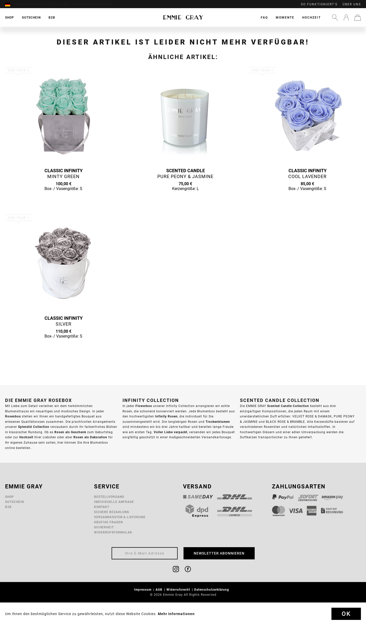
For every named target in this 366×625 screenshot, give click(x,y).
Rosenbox (13, 416)
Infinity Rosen (166, 416)
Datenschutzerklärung (212, 589)
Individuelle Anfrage (114, 502)
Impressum (143, 589)
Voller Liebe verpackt (170, 432)
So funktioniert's (319, 4)
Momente (285, 17)
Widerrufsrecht (178, 589)
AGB (159, 589)
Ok (346, 613)
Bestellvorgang (109, 497)
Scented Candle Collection (288, 406)
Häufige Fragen (108, 522)
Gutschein (14, 502)
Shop (9, 497)
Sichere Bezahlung (111, 512)
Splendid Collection (33, 427)
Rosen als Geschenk (70, 432)
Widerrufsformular (113, 532)
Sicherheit (104, 527)
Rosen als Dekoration (90, 437)
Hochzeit (311, 17)
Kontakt (101, 507)
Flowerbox (143, 406)
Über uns (352, 4)
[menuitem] (10, 4)
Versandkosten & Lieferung (119, 517)
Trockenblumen (218, 422)
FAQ (264, 17)
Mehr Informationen (176, 614)
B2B (8, 507)
